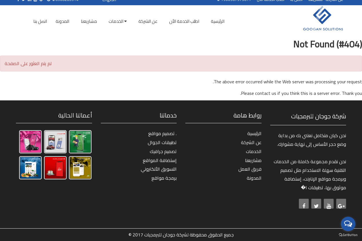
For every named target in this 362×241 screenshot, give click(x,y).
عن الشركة (251, 142)
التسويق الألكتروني (159, 169)
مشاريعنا (253, 160)
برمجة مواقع (164, 178)
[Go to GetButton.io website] (348, 235)
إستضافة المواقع (160, 160)
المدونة (254, 178)
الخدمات (254, 151)
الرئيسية (254, 133)
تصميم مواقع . (162, 133)
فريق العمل (250, 169)
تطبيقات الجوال (162, 142)
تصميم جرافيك (163, 151)
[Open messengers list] (348, 224)
